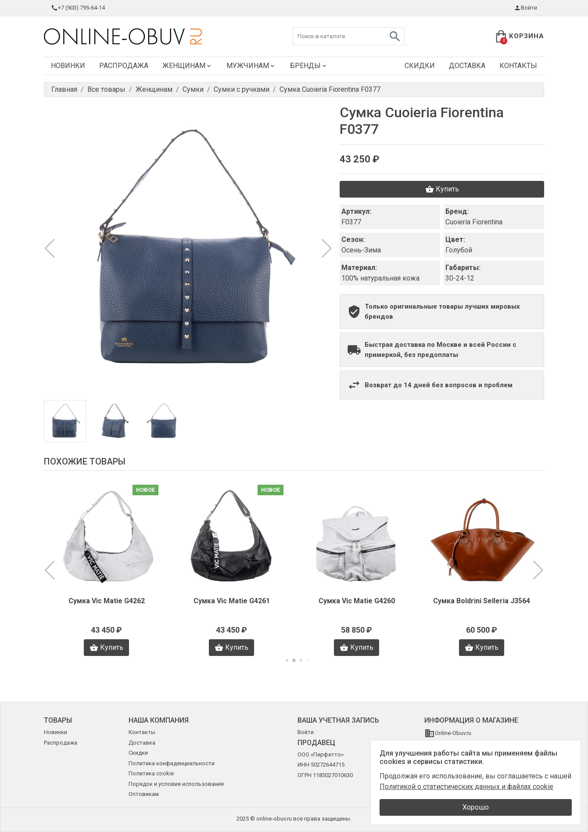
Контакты (518, 65)
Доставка (467, 65)
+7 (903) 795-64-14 (78, 7)
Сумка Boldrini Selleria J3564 (481, 601)
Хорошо (476, 807)
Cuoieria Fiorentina (473, 222)
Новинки (68, 65)
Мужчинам (251, 65)
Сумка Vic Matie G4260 (357, 601)
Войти (525, 7)
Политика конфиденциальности (172, 763)
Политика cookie (151, 773)
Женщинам (187, 65)
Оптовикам (144, 794)
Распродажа (123, 65)
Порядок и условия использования (176, 784)
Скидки (420, 65)
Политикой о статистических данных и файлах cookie (466, 786)
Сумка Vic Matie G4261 (232, 601)
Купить (442, 189)
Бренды (309, 65)
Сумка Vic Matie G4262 (106, 601)
